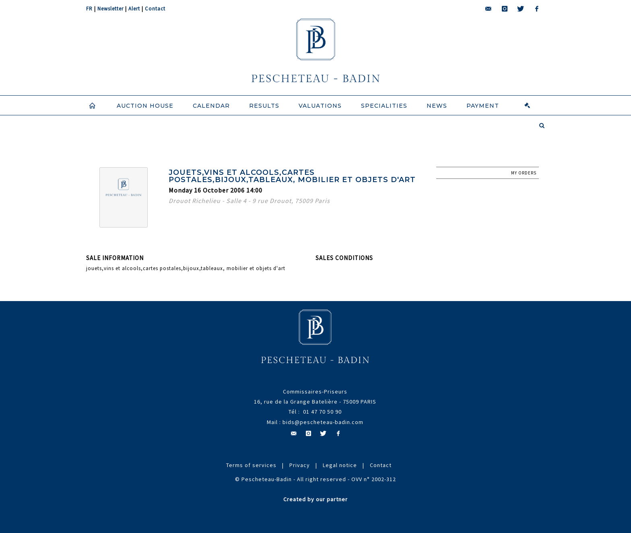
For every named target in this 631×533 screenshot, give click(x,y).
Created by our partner (315, 499)
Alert (134, 8)
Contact (155, 8)
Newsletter (110, 8)
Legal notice (340, 465)
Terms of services (251, 465)
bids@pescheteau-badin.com (323, 422)
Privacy (299, 465)
